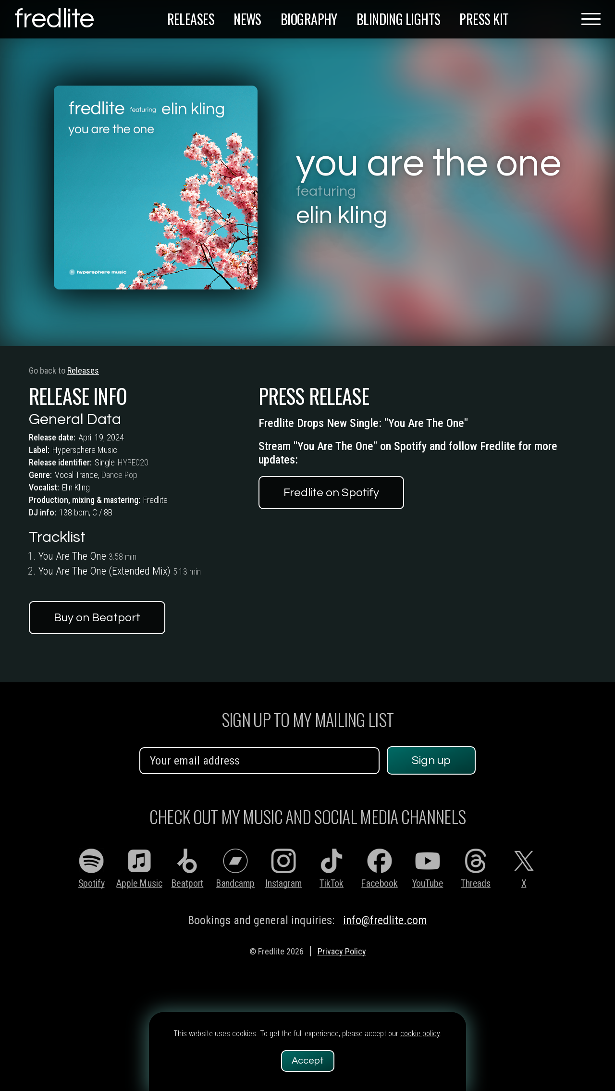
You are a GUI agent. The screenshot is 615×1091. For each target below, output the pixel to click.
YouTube (427, 884)
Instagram (283, 884)
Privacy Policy (342, 951)
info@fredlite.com (385, 920)
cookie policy (420, 1033)
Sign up (431, 760)
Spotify (91, 884)
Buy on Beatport (97, 618)
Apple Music (139, 884)
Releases (77, 370)
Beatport (188, 884)
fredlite (54, 19)
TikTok (332, 884)
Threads (476, 884)
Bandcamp (235, 884)
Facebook (379, 884)
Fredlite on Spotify (331, 499)
